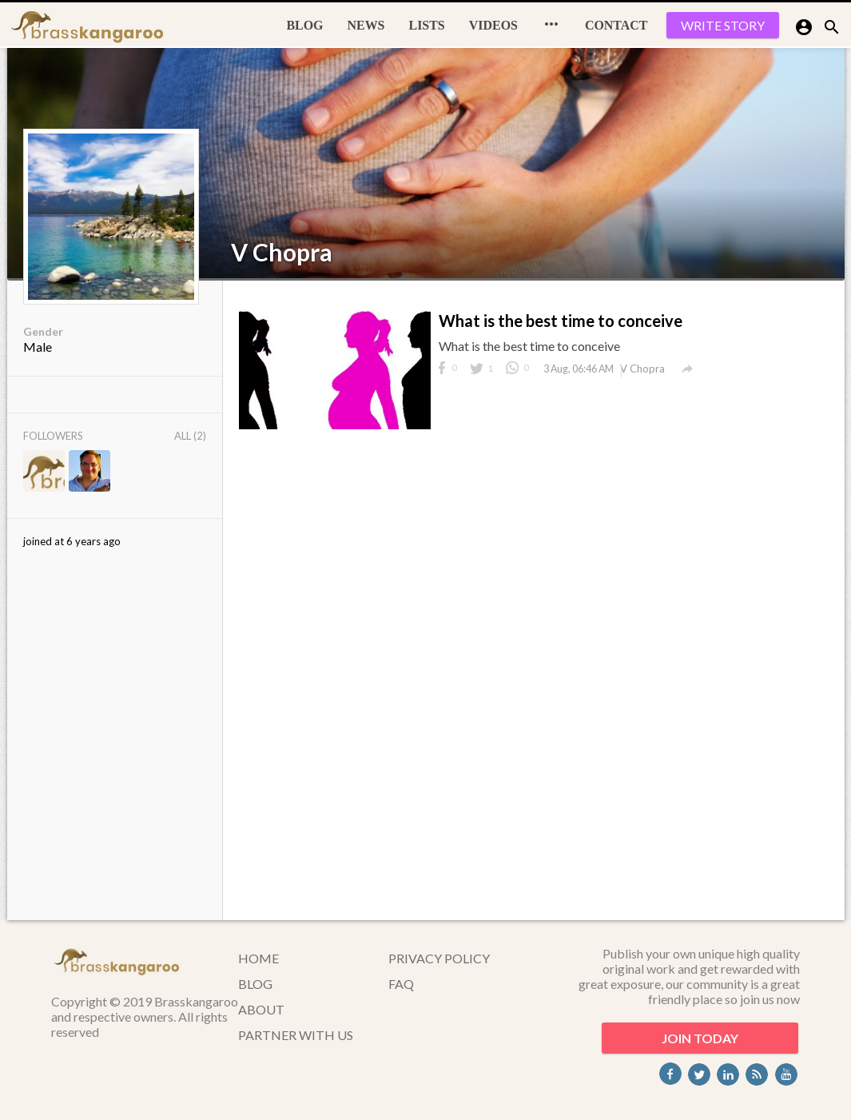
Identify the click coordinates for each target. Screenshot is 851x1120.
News (366, 25)
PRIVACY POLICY (439, 958)
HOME (258, 958)
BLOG (304, 25)
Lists (427, 25)
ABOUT (261, 1009)
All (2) (190, 435)
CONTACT (616, 25)
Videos (493, 25)
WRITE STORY (723, 25)
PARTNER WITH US (295, 1034)
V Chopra (281, 251)
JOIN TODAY (700, 1038)
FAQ (401, 983)
